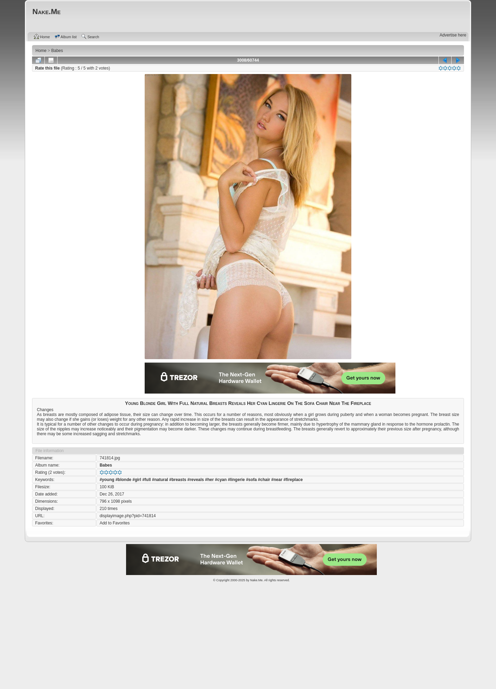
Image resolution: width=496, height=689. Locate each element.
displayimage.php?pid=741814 (128, 515)
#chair (264, 479)
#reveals (195, 479)
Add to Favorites (115, 523)
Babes (106, 465)
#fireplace (293, 479)
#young (107, 479)
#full (146, 479)
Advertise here (453, 35)
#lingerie (236, 479)
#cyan (221, 479)
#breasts (177, 479)
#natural (160, 479)
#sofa (251, 479)
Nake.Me (256, 580)
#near (276, 479)
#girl (137, 479)
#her (209, 479)
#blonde (123, 479)
